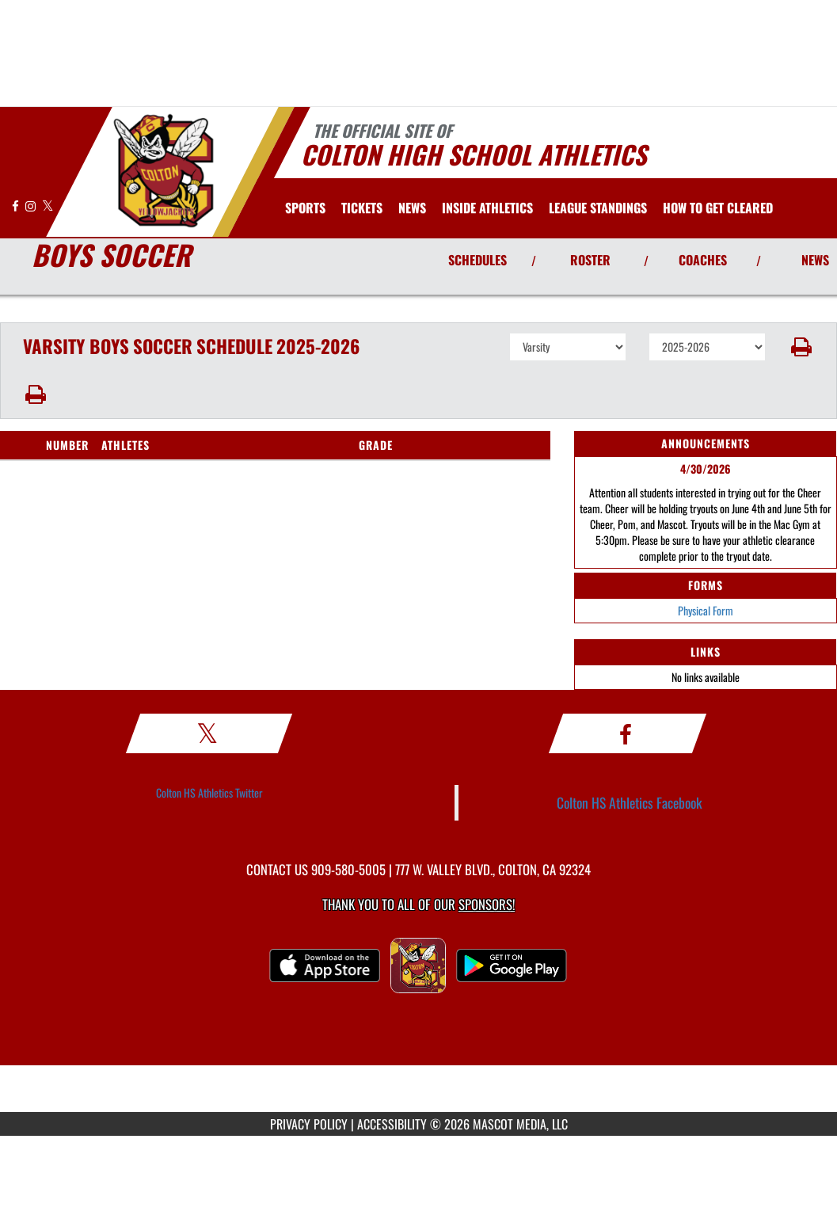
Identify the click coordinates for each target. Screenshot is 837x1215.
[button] (801, 347)
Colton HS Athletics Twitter (209, 792)
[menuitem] (361, 207)
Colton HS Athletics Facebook (629, 802)
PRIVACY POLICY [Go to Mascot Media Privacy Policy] (309, 1123)
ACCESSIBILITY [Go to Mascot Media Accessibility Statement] (392, 1123)
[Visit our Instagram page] (31, 205)
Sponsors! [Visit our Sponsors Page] (486, 904)
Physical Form (705, 610)
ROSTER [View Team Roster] (590, 260)
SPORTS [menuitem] (305, 207)
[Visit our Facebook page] (16, 205)
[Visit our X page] (48, 205)
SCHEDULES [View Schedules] (477, 260)
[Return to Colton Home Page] (163, 170)
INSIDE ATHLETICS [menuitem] (487, 207)
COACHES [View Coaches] (703, 260)
